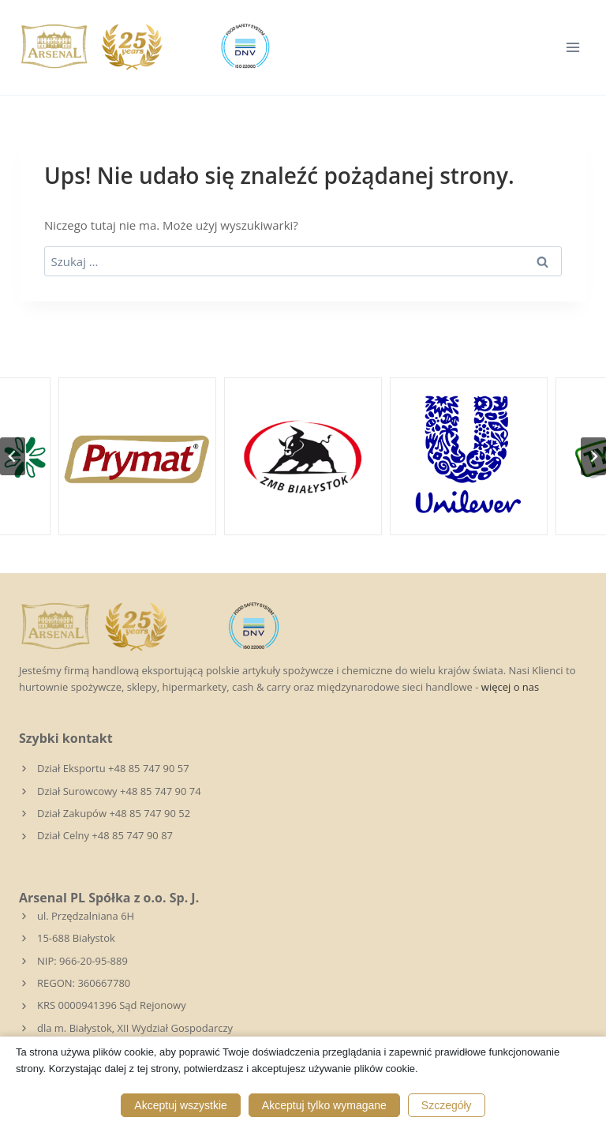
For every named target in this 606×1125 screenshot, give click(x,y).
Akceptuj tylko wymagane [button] (324, 1105)
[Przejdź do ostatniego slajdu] (12, 456)
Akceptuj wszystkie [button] (180, 1105)
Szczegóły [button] (446, 1105)
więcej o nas (510, 687)
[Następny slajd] (593, 456)
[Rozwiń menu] (572, 47)
